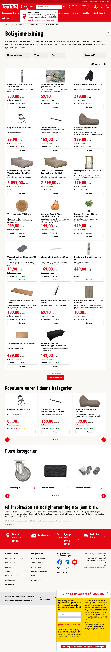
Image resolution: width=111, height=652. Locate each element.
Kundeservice (104, 1)
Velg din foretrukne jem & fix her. (41, 20)
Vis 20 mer (54, 378)
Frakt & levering (11, 576)
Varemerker (9, 584)
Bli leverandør (36, 580)
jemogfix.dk (20, 596)
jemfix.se (30, 596)
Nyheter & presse (38, 558)
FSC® (33, 576)
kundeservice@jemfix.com (96, 567)
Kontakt (8, 567)
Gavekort (84, 1)
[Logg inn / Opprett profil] (95, 6)
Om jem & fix (36, 567)
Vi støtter (87, 8)
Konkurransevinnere (39, 571)
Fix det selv (73, 5)
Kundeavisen (10, 563)
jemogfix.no (9, 596)
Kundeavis (85, 5)
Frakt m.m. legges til (14, 100)
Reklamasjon (10, 580)
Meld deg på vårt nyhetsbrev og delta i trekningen (83, 647)
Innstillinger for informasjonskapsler (19, 600)
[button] (53, 439)
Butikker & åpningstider (14, 558)
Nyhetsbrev (94, 1)
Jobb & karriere (75, 8)
